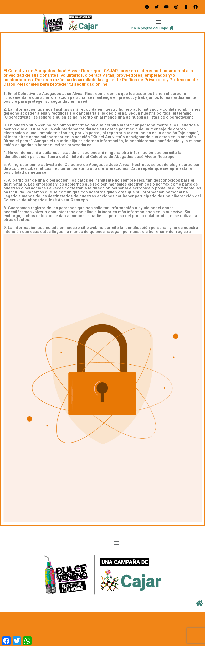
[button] (158, 22)
